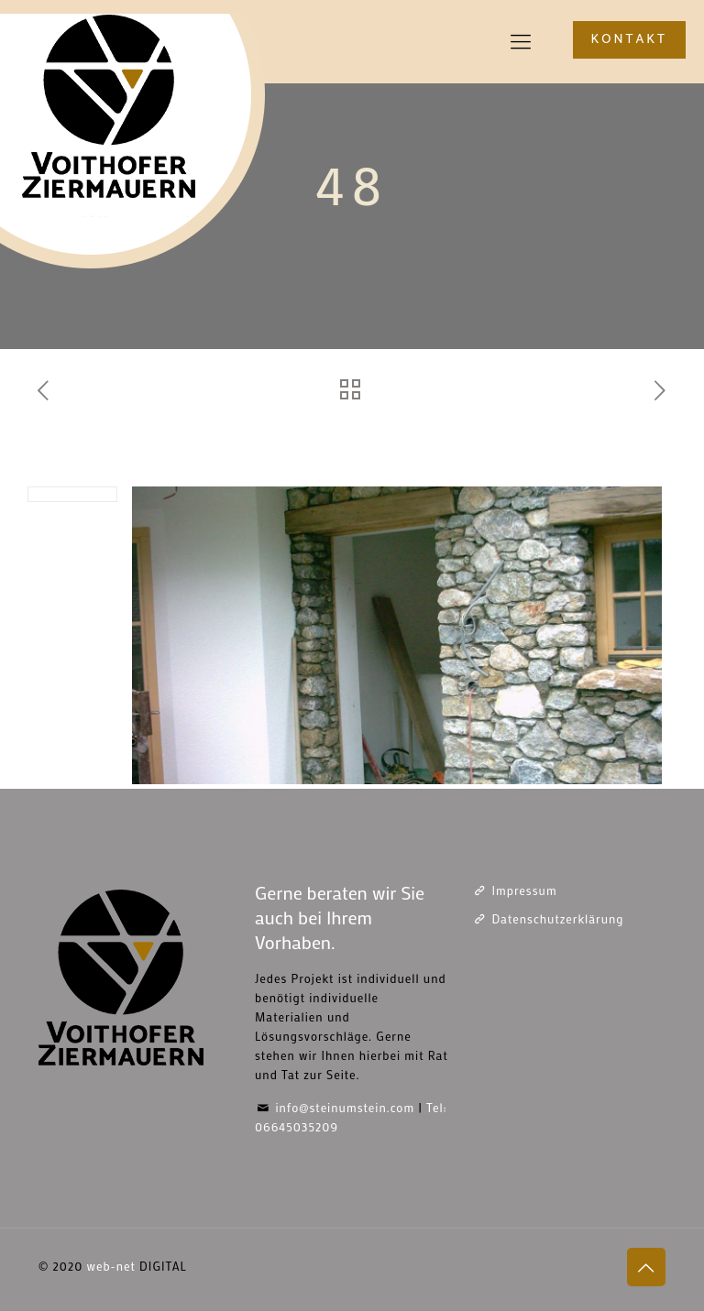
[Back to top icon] (646, 1267)
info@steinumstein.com (344, 1107)
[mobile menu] (520, 41)
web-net (111, 1265)
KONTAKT (629, 39)
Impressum (523, 890)
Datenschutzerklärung (557, 918)
